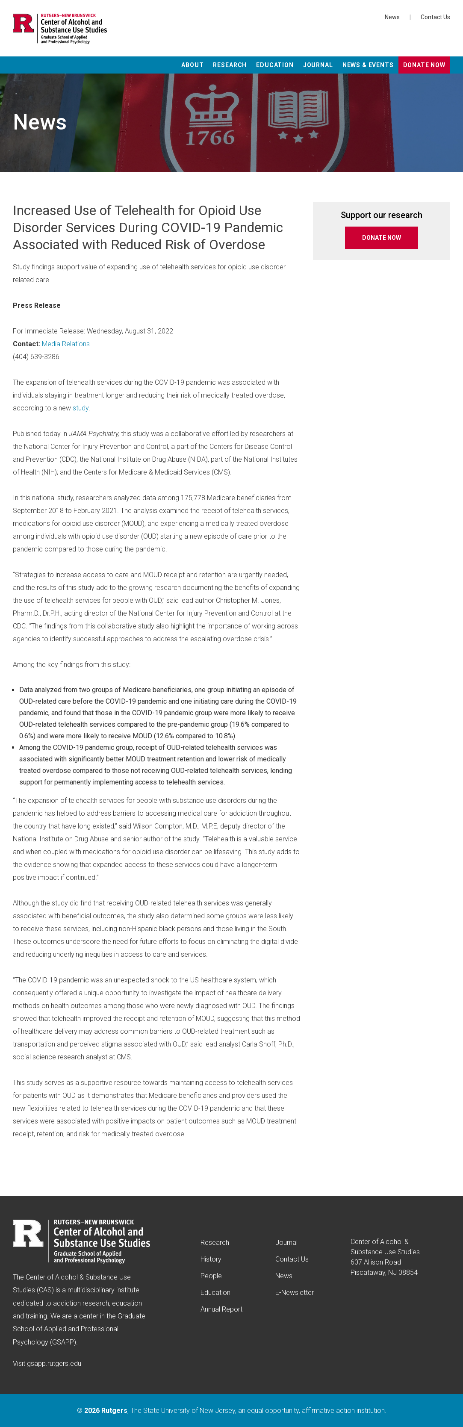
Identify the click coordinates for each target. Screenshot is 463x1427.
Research (230, 65)
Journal (318, 65)
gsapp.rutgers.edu (54, 1363)
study (80, 408)
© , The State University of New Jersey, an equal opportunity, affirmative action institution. (231, 1410)
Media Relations (66, 344)
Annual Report (221, 1309)
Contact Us (435, 17)
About (192, 65)
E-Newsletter (294, 1292)
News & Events (368, 65)
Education (275, 65)
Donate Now (424, 65)
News (392, 17)
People (211, 1276)
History (211, 1259)
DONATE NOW (381, 237)
